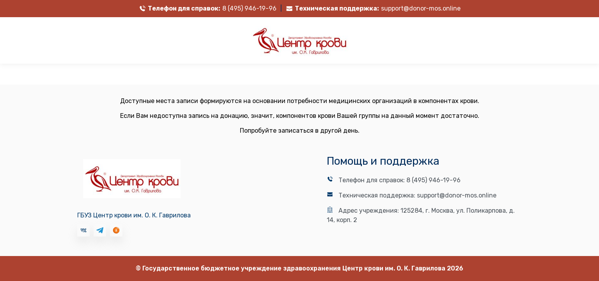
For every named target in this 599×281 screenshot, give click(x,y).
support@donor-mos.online (421, 8)
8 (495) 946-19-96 (249, 8)
